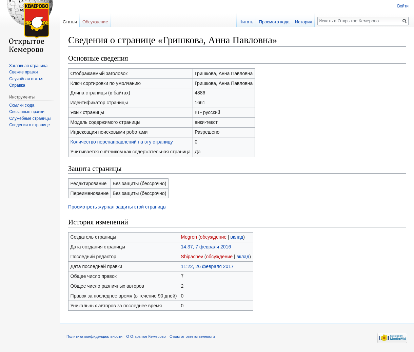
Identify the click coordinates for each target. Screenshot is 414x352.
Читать (246, 21)
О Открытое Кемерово (145, 336)
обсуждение (213, 237)
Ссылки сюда (21, 105)
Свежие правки (23, 72)
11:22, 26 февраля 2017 (207, 266)
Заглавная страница (28, 65)
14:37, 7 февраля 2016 (206, 246)
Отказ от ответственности (192, 336)
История (303, 21)
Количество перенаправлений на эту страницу (122, 142)
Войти (403, 6)
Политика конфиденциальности (94, 336)
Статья (70, 21)
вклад (237, 237)
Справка (17, 85)
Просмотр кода (274, 21)
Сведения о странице (29, 125)
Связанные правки (26, 111)
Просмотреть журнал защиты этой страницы (117, 207)
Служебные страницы (30, 118)
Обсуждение (95, 21)
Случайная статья (26, 78)
